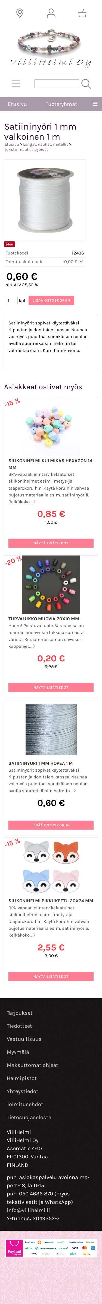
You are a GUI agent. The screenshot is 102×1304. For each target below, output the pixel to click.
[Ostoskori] (82, 13)
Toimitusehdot (25, 1104)
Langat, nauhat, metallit (45, 144)
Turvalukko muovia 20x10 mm (43, 618)
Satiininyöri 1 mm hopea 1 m (40, 763)
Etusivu (17, 104)
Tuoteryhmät (61, 104)
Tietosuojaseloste (29, 1117)
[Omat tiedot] (51, 13)
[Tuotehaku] (57, 83)
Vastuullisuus (24, 1039)
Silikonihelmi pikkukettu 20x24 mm (50, 900)
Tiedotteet (19, 1026)
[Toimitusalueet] (20, 13)
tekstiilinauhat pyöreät (26, 149)
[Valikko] (95, 104)
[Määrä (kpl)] (12, 300)
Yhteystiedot (22, 1091)
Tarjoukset (20, 1013)
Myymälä (18, 1052)
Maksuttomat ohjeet (32, 1065)
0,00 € (74, 261)
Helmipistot (22, 1078)
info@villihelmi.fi (28, 1210)
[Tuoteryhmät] (16, 83)
